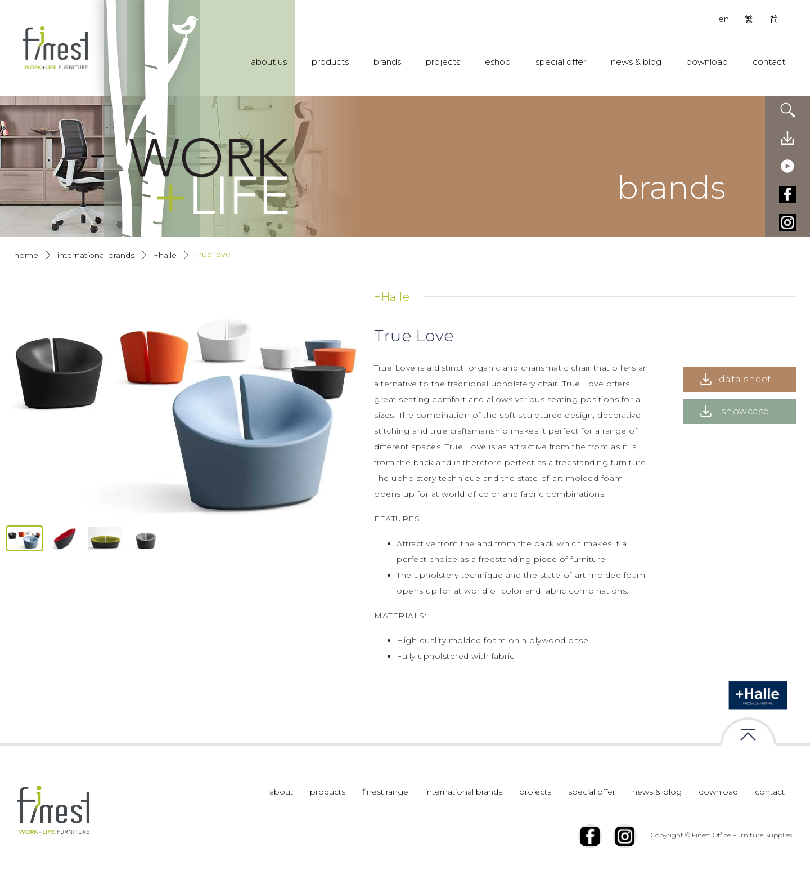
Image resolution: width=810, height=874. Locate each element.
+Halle (165, 255)
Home (26, 255)
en (723, 19)
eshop (498, 61)
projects (443, 61)
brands (387, 61)
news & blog (636, 61)
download (707, 61)
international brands (463, 792)
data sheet (745, 379)
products (330, 61)
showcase (745, 411)
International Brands (95, 255)
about (281, 792)
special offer (561, 61)
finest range (385, 792)
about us (269, 61)
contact (769, 61)
